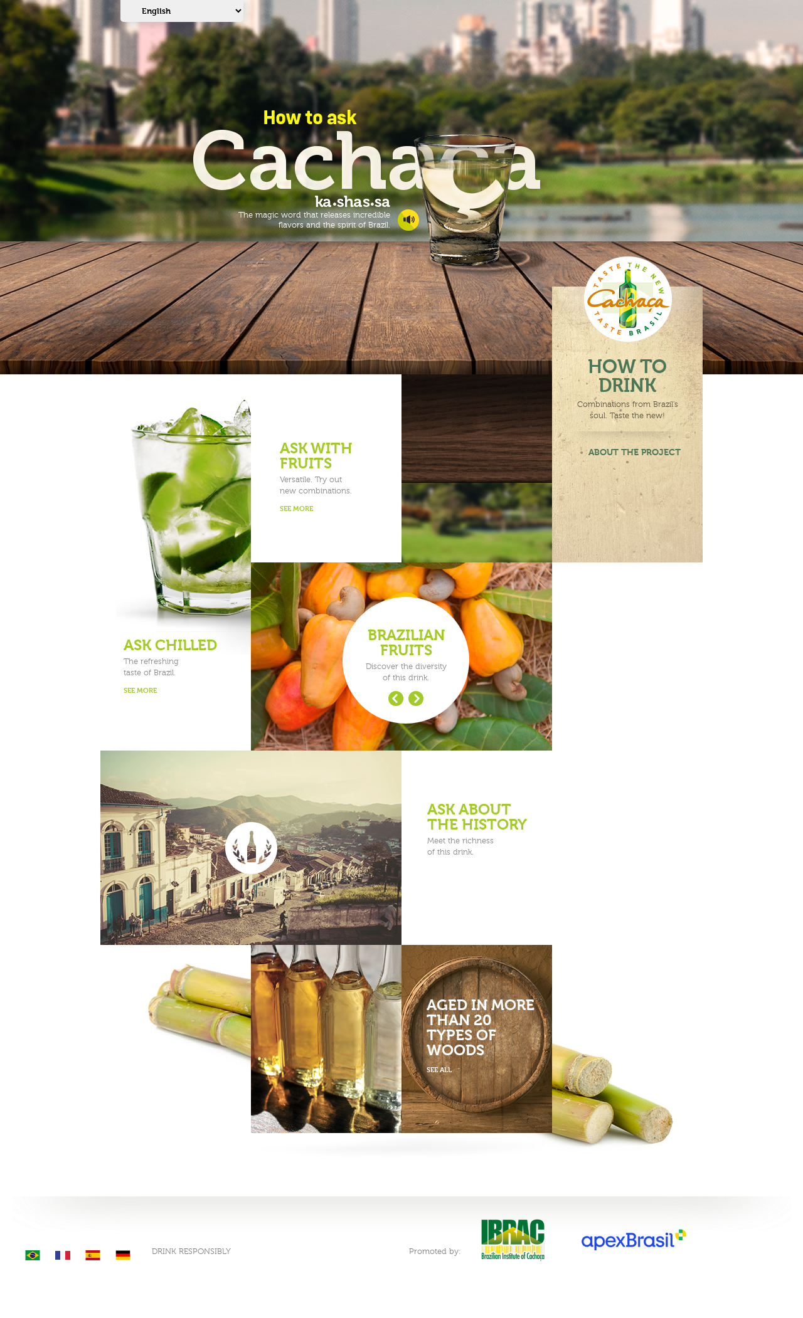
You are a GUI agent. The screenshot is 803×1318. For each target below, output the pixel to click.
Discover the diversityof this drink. (406, 655)
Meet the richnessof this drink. (482, 830)
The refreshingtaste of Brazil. (178, 667)
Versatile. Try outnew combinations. (335, 478)
